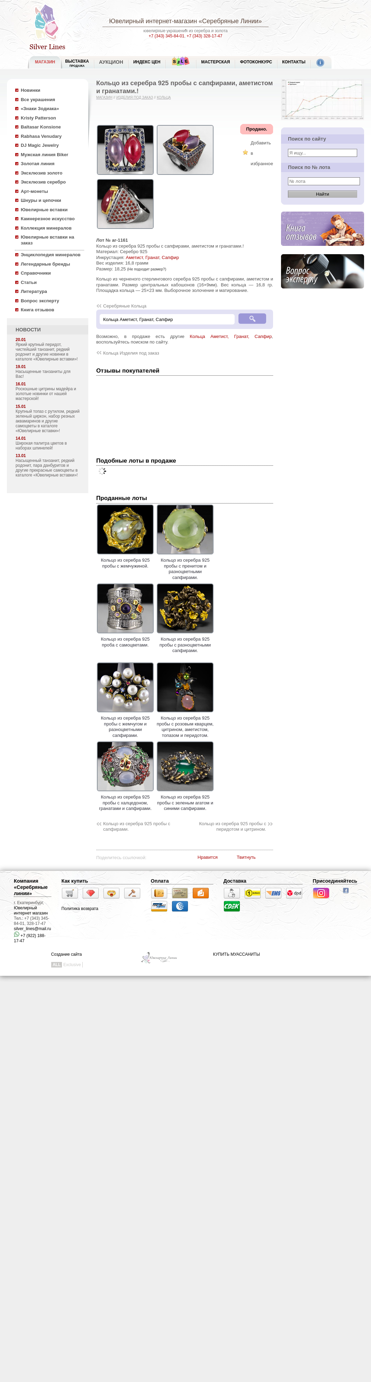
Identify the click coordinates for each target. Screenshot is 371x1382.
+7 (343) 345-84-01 (166, 36)
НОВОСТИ (28, 329)
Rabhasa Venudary (41, 136)
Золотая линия (37, 163)
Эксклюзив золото (41, 173)
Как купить (75, 881)
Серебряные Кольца (124, 306)
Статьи (29, 282)
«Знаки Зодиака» (40, 108)
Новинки (30, 90)
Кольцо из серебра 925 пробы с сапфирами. (136, 826)
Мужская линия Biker (44, 154)
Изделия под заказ (134, 97)
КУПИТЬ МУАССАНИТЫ (236, 954)
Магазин (104, 97)
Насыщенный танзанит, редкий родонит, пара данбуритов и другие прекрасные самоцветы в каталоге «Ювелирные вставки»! (47, 468)
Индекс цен (146, 62)
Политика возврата (80, 908)
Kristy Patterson (38, 118)
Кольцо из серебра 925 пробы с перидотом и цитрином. (232, 826)
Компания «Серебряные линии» (31, 887)
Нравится (208, 857)
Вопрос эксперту (40, 300)
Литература (34, 291)
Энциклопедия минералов (51, 254)
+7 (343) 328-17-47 (204, 36)
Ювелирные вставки (44, 209)
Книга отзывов (37, 309)
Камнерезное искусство (48, 218)
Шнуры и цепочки (41, 200)
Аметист (134, 257)
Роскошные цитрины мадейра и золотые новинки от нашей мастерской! (46, 393)
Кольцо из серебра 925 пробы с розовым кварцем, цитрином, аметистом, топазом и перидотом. (185, 724)
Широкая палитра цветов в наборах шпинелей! (41, 446)
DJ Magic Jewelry (40, 145)
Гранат (152, 257)
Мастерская (215, 62)
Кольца (164, 97)
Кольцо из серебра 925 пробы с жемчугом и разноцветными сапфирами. (125, 724)
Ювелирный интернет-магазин (153, 21)
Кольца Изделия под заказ (131, 353)
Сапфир (170, 257)
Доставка (235, 881)
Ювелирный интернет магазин (31, 911)
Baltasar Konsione (41, 127)
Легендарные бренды (45, 264)
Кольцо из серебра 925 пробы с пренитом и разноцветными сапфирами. (185, 566)
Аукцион (111, 62)
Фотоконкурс (256, 62)
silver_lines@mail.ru (32, 928)
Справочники (36, 273)
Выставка (77, 63)
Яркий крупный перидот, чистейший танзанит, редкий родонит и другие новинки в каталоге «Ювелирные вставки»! (47, 352)
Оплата (160, 881)
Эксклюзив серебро (43, 182)
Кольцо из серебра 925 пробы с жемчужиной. (125, 560)
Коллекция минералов (46, 228)
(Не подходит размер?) (146, 269)
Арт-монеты (34, 191)
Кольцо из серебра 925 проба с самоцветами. (125, 639)
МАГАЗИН (45, 62)
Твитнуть (246, 857)
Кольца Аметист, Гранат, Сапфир (231, 336)
